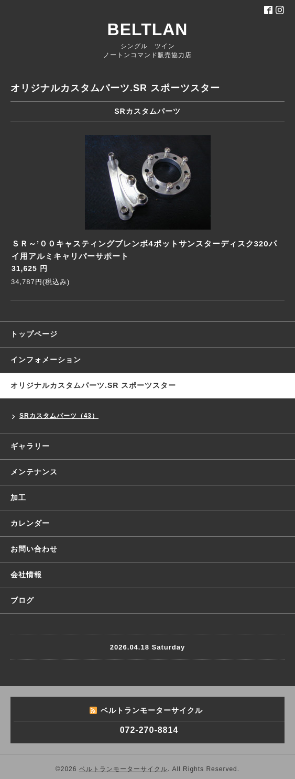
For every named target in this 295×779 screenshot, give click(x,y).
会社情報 (26, 574)
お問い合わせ (34, 549)
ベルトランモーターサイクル (123, 769)
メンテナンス (34, 472)
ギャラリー (30, 446)
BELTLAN (147, 29)
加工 (18, 497)
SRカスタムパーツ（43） (59, 415)
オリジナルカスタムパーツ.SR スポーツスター (93, 385)
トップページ (34, 334)
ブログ (22, 600)
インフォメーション (45, 359)
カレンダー (30, 523)
